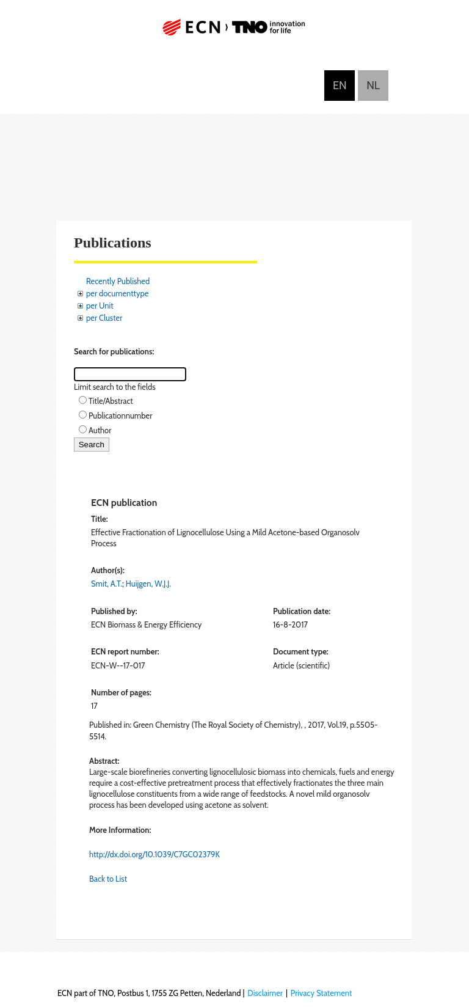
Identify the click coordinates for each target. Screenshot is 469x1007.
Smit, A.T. (106, 583)
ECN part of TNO (234, 32)
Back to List (108, 879)
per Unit (100, 305)
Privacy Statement (321, 993)
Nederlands (373, 85)
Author (100, 430)
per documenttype (117, 293)
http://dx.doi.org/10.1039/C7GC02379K (154, 854)
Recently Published (118, 281)
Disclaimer (265, 993)
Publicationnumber (120, 415)
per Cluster (104, 318)
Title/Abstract (111, 401)
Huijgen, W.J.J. (148, 583)
